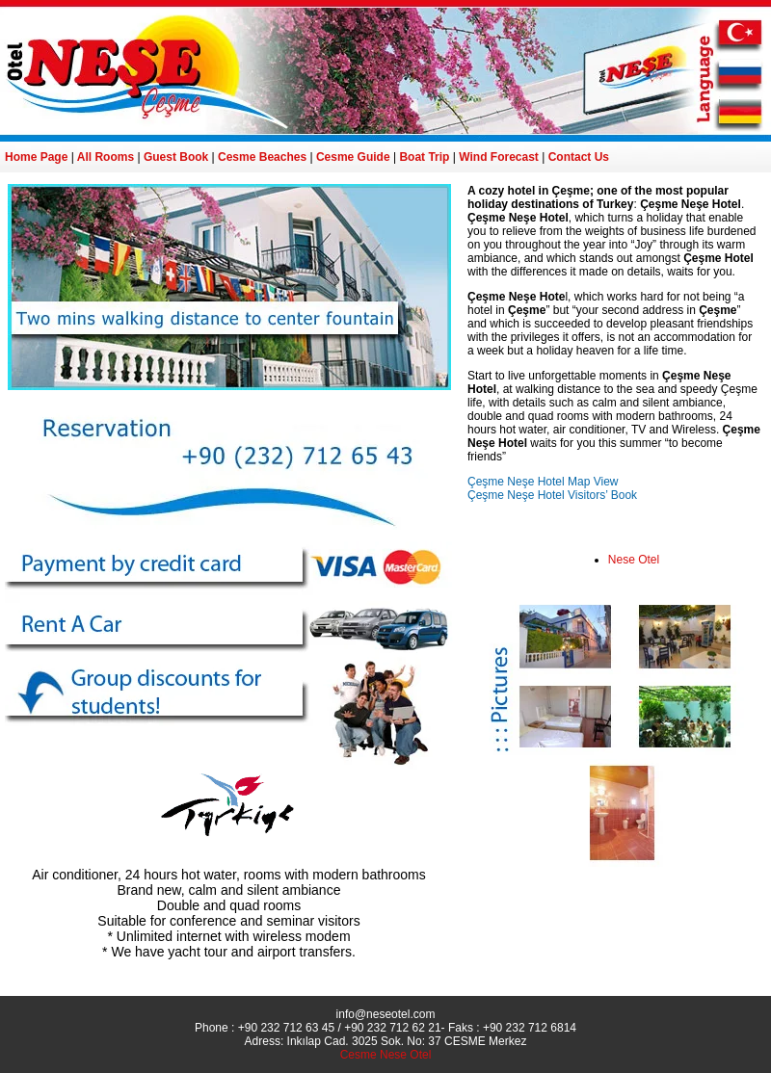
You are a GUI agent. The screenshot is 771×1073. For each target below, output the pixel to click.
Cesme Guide (353, 157)
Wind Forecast (499, 157)
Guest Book (176, 157)
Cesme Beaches (262, 157)
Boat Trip (424, 157)
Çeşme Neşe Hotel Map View (543, 481)
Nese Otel (633, 559)
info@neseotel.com (386, 1014)
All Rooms (105, 157)
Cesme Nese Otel (386, 1054)
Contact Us (578, 157)
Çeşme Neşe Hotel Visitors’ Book (552, 495)
